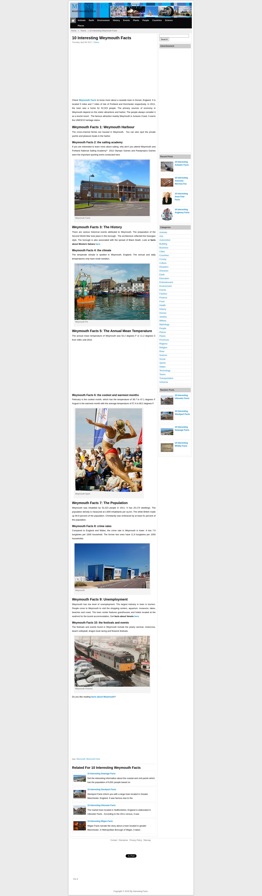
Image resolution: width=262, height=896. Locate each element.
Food (161, 301)
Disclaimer (123, 840)
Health (162, 305)
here (98, 244)
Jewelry (163, 317)
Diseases (163, 270)
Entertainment (166, 282)
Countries (157, 20)
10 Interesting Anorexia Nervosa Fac (181, 181)
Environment (103, 20)
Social (162, 359)
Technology (164, 370)
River (161, 351)
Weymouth (81, 759)
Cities (162, 251)
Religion (163, 347)
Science (169, 20)
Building (163, 244)
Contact (113, 840)
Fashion (163, 293)
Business (163, 247)
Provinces (164, 340)
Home (73, 31)
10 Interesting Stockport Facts (101, 789)
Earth (91, 20)
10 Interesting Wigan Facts (100, 821)
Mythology (164, 324)
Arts (161, 236)
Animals (82, 20)
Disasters (163, 267)
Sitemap (147, 840)
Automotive (164, 240)
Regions (163, 343)
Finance (163, 297)
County (162, 259)
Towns (83, 31)
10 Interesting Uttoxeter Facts (101, 805)
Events (126, 20)
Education (164, 278)
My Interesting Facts (107, 6)
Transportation (166, 378)
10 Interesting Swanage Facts (101, 773)
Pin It (75, 879)
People (145, 20)
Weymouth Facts (93, 759)
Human (162, 313)
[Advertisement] (114, 71)
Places (81, 26)
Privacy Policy (135, 840)
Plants (136, 20)
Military (162, 320)
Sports (162, 363)
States (162, 366)
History (116, 20)
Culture (162, 263)
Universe (163, 382)
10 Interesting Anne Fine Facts (181, 196)
